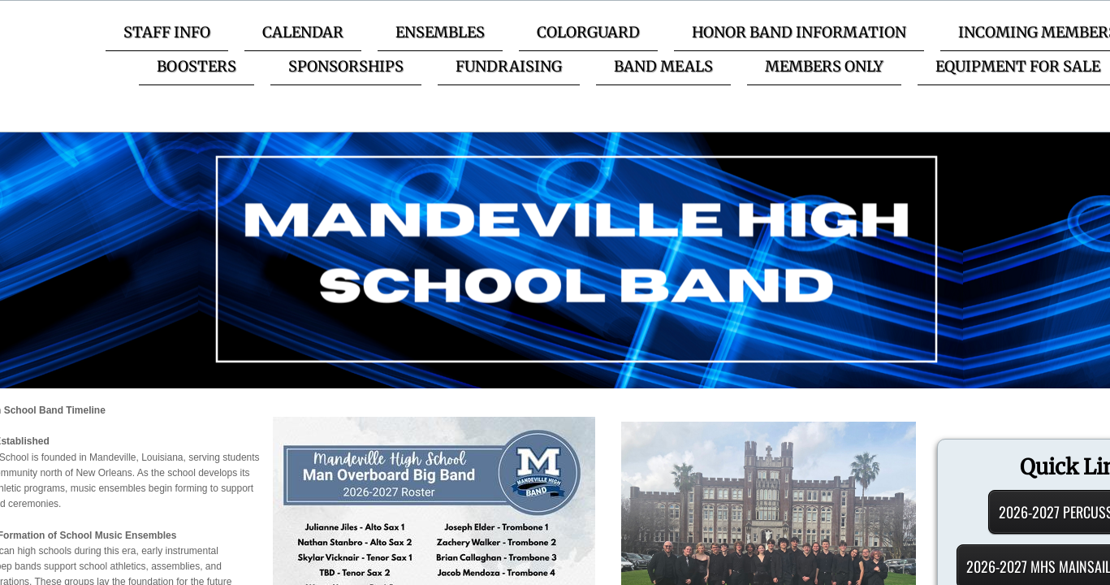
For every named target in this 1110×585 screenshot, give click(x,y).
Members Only (824, 66)
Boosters (196, 66)
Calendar (302, 32)
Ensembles (440, 32)
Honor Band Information (799, 32)
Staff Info (166, 32)
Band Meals (663, 66)
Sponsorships (346, 66)
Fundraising (509, 66)
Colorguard (588, 32)
